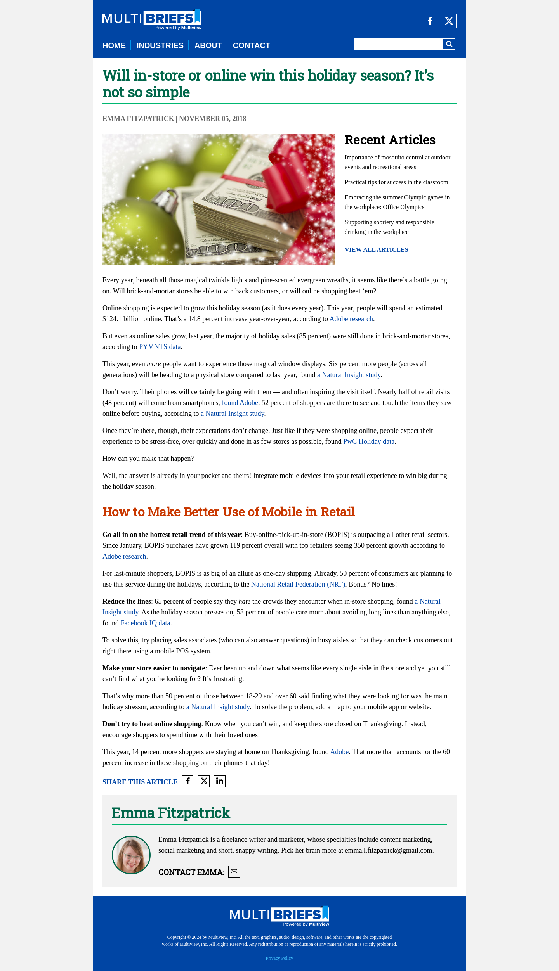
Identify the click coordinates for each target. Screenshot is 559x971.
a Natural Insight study (348, 375)
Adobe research (351, 319)
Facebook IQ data (145, 623)
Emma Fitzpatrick (138, 119)
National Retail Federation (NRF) (298, 584)
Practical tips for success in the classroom (396, 182)
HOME (114, 45)
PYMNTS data (160, 347)
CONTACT (251, 45)
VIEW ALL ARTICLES (376, 249)
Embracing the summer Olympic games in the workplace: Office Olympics (397, 202)
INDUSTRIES (160, 45)
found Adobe (240, 403)
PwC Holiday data (368, 441)
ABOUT (208, 45)
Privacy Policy (279, 958)
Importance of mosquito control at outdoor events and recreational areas (397, 162)
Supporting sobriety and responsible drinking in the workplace (389, 227)
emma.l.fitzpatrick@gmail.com (388, 850)
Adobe (339, 752)
